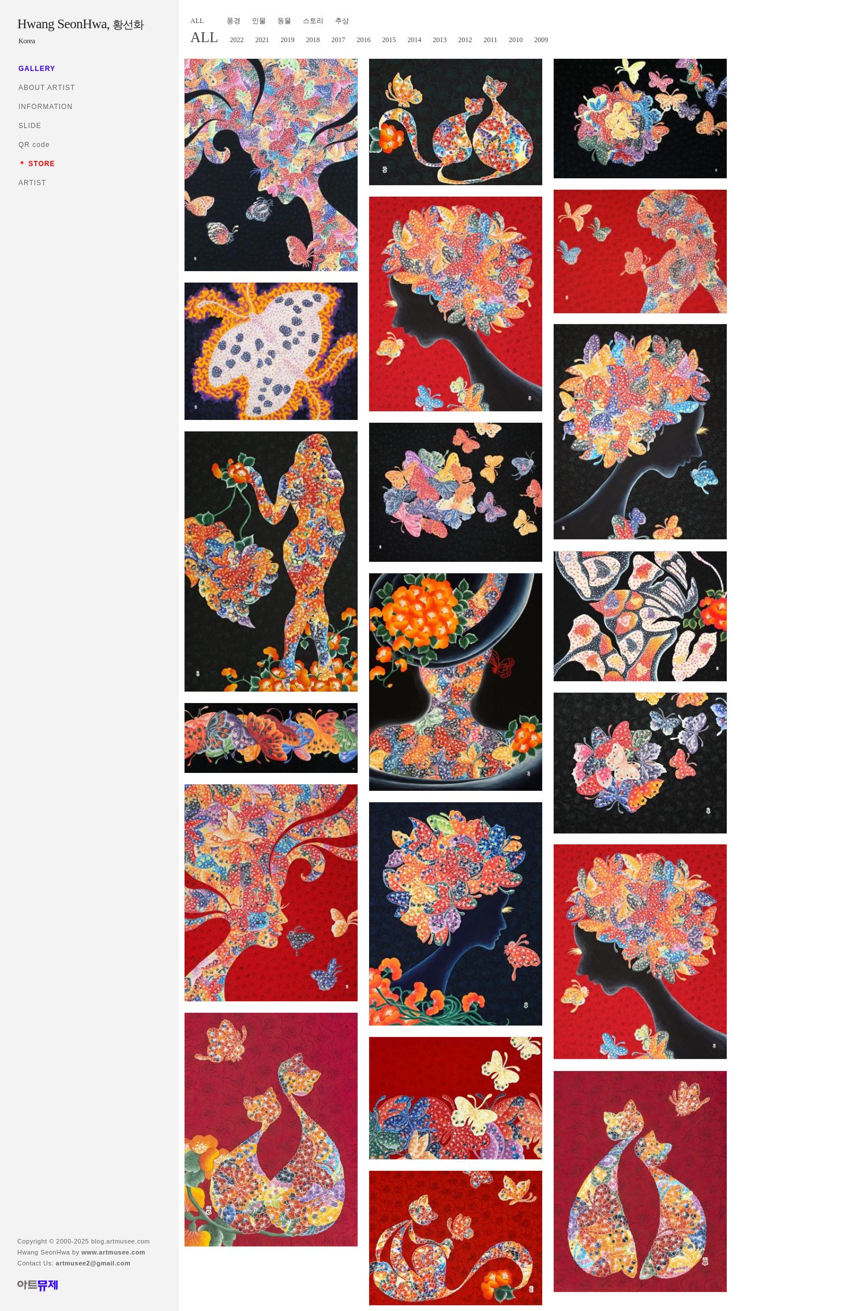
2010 (516, 40)
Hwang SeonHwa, (80, 24)
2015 (389, 40)
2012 (465, 40)
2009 (541, 40)
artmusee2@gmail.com (93, 1263)
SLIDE (30, 126)
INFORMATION (45, 107)
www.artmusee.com (113, 1252)
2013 (440, 40)
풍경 (234, 21)
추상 (342, 21)
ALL (197, 21)
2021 (262, 40)
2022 (237, 40)
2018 (313, 40)
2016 (364, 40)
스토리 (313, 21)
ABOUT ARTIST (46, 88)
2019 (288, 40)
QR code (34, 145)
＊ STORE (36, 164)
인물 (259, 21)
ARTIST (32, 183)
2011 (491, 40)
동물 (284, 21)
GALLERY (36, 69)
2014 (415, 40)
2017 (338, 40)
